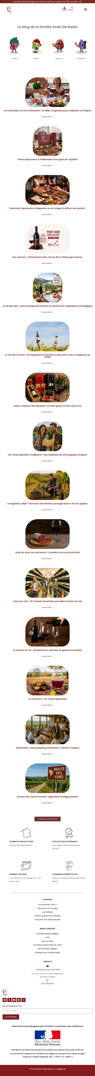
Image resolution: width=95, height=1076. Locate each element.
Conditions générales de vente (47, 945)
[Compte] (64, 8)
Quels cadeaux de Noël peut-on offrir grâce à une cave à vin (48, 405)
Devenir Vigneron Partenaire (47, 915)
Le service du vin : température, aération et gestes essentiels (47, 650)
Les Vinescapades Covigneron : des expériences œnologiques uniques (47, 454)
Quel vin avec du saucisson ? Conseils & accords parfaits (47, 552)
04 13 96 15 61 (47, 983)
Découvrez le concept (47, 908)
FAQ (47, 937)
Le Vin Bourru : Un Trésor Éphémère (47, 699)
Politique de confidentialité (47, 952)
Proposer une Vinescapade (47, 919)
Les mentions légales (47, 948)
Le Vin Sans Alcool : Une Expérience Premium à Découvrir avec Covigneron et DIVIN (47, 356)
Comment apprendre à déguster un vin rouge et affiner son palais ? (47, 208)
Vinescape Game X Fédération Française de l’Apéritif (47, 159)
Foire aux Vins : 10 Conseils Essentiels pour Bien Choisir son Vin (47, 601)
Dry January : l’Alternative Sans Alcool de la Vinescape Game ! (47, 257)
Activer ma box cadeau (47, 933)
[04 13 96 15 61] (47, 980)
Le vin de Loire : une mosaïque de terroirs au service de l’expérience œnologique (47, 306)
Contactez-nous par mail (47, 969)
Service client (47, 941)
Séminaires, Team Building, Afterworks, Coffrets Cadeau (47, 747)
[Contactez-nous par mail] (47, 966)
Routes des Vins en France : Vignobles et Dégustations (47, 796)
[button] (85, 9)
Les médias (47, 912)
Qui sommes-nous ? (47, 904)
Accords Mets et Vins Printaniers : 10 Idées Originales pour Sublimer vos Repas (47, 110)
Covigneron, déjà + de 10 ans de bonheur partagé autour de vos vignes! (47, 503)
